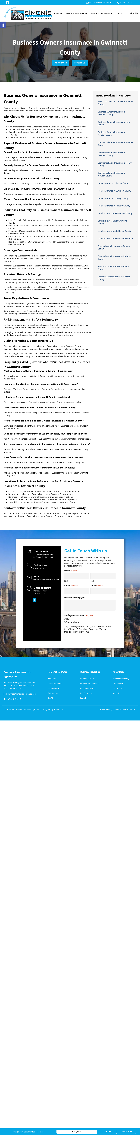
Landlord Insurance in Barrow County (115, 213)
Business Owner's (87, 678)
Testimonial (118, 683)
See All (50, 698)
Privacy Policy (106, 709)
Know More (61, 62)
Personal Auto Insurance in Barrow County (114, 247)
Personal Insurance (76, 13)
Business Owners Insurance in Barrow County (115, 103)
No (67, 619)
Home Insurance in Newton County (114, 205)
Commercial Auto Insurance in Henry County (115, 164)
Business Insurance (101, 13)
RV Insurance (53, 693)
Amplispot (58, 709)
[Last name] (103, 576)
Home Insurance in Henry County (113, 198)
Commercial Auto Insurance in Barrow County (115, 143)
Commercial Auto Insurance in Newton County (111, 174)
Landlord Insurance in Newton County (115, 238)
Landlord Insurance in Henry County (114, 231)
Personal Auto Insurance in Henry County (113, 267)
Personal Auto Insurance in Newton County (114, 278)
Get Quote (76, 1131)
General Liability (87, 688)
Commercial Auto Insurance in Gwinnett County (111, 154)
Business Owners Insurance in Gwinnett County (111, 113)
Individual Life (53, 688)
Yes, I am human (73, 622)
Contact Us (121, 13)
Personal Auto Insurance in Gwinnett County (114, 257)
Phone (71, 585)
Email (97, 585)
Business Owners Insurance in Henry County (115, 123)
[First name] (77, 576)
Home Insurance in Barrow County (114, 183)
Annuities (52, 678)
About (57, 13)
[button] (3, 25)
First (66, 581)
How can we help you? (75, 597)
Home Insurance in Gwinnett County (114, 190)
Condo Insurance (55, 683)
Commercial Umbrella (89, 683)
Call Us (108, 1131)
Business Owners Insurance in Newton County (111, 133)
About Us (116, 693)
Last (92, 581)
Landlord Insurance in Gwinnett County (112, 222)
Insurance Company (121, 678)
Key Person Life (86, 693)
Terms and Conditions (125, 709)
